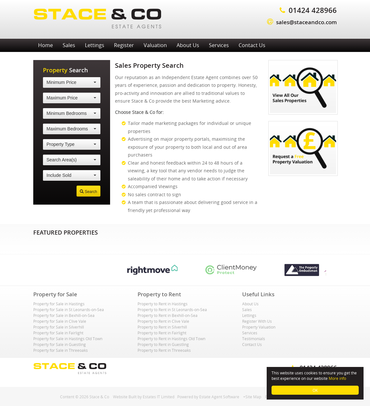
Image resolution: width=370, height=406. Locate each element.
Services (219, 45)
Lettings (94, 45)
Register (124, 45)
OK (315, 390)
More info (337, 378)
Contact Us (252, 45)
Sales (69, 45)
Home (45, 45)
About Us (188, 45)
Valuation (155, 45)
